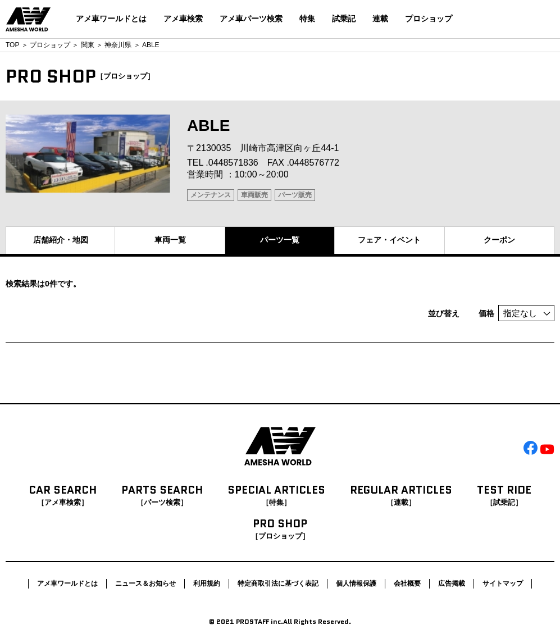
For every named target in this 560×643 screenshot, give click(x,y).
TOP (12, 45)
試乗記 (344, 18)
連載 (380, 18)
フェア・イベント (389, 239)
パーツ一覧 (279, 239)
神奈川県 (117, 45)
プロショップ (428, 18)
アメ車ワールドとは (111, 18)
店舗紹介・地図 (60, 239)
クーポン (499, 239)
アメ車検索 (183, 18)
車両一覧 (170, 239)
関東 (87, 45)
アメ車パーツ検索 (251, 18)
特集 (307, 18)
